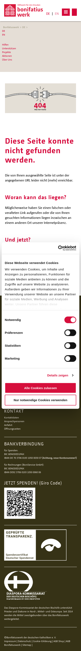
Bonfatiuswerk (11, 27)
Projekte (6, 52)
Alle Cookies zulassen (40, 388)
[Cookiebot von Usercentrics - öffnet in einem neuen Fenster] (58, 248)
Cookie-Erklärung (42, 641)
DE (48, 13)
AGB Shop (58, 641)
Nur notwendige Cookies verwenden (40, 400)
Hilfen (5, 44)
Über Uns (7, 59)
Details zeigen (57, 375)
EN (57, 13)
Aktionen (7, 55)
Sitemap (26, 644)
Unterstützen (9, 48)
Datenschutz (24, 641)
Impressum (10, 641)
